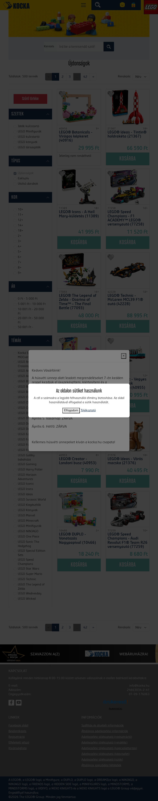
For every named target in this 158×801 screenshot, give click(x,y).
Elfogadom (71, 410)
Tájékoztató (88, 410)
